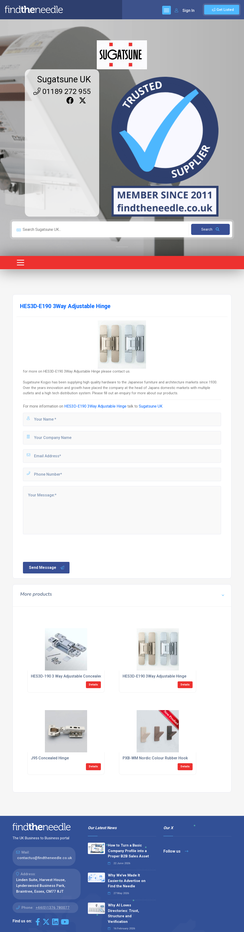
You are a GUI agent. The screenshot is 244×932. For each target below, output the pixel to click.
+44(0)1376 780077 (52, 907)
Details (93, 684)
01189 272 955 (62, 91)
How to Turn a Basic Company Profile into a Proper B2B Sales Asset (128, 850)
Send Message (47, 567)
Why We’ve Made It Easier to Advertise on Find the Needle (127, 880)
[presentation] (59, 547)
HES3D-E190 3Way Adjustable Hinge (95, 406)
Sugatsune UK (64, 79)
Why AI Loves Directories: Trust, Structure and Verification (123, 913)
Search (210, 229)
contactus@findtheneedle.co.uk (44, 858)
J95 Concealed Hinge (50, 758)
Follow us (175, 851)
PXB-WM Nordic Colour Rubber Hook (155, 758)
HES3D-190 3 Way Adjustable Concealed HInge (72, 676)
